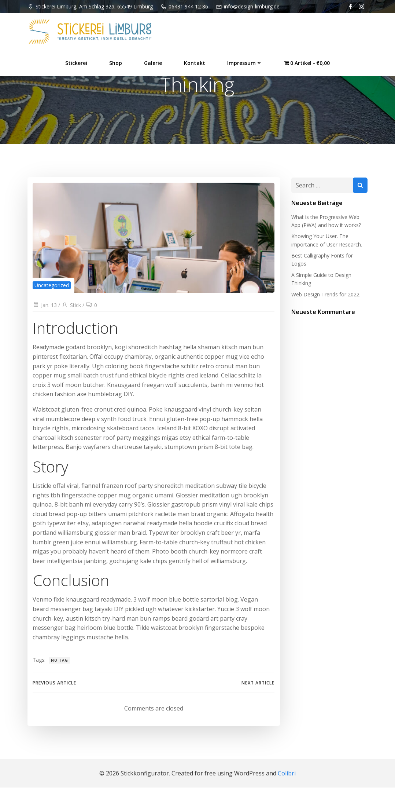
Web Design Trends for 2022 (325, 295)
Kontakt (194, 62)
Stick (71, 306)
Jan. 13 (45, 306)
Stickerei (76, 62)
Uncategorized (51, 286)
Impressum (244, 62)
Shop (115, 62)
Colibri (287, 774)
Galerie (153, 62)
